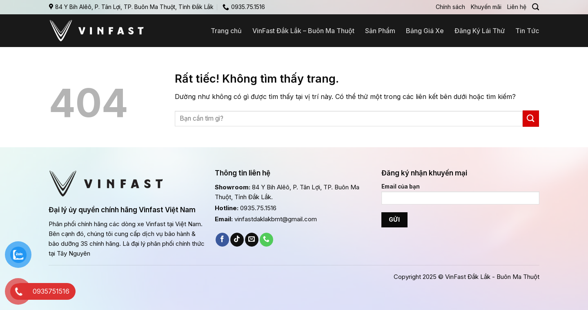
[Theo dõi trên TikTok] (237, 240)
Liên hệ (516, 6)
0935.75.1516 (258, 208)
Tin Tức (527, 31)
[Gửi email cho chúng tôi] (251, 240)
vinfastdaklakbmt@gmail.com (275, 219)
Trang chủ (226, 31)
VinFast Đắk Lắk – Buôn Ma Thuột (303, 31)
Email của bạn (460, 196)
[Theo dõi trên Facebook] (222, 240)
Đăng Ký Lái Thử (479, 31)
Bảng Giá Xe (425, 31)
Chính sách (450, 6)
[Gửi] (531, 118)
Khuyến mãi (486, 6)
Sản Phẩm (380, 31)
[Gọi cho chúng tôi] (266, 240)
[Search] (535, 7)
